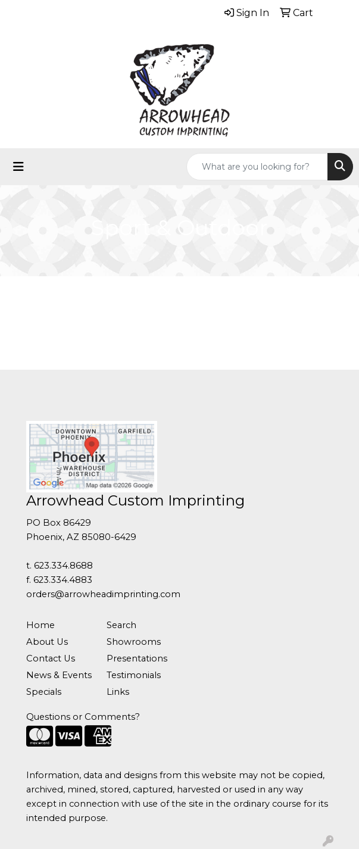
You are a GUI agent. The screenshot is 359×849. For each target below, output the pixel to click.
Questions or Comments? (83, 716)
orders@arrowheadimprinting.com (103, 594)
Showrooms (134, 641)
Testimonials (134, 675)
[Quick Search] (257, 166)
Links (118, 691)
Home (40, 625)
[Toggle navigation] (18, 166)
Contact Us (50, 658)
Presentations (137, 658)
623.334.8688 (63, 565)
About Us (47, 641)
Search (121, 625)
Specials (43, 691)
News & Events (59, 675)
